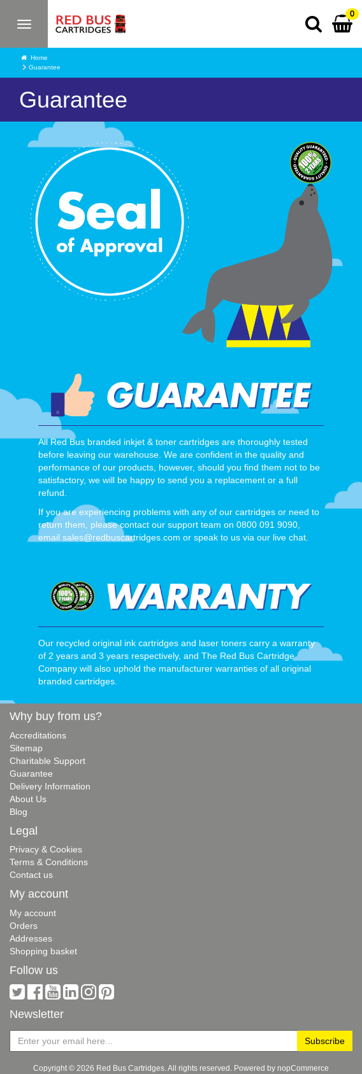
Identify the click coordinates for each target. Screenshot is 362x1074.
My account (33, 913)
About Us (28, 799)
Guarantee (31, 773)
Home (39, 57)
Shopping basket (43, 951)
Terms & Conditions (49, 862)
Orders (24, 926)
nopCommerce (303, 1068)
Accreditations (38, 735)
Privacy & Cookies (46, 849)
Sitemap (26, 748)
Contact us (31, 875)
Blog (18, 812)
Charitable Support (47, 761)
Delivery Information (50, 786)
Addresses (31, 938)
